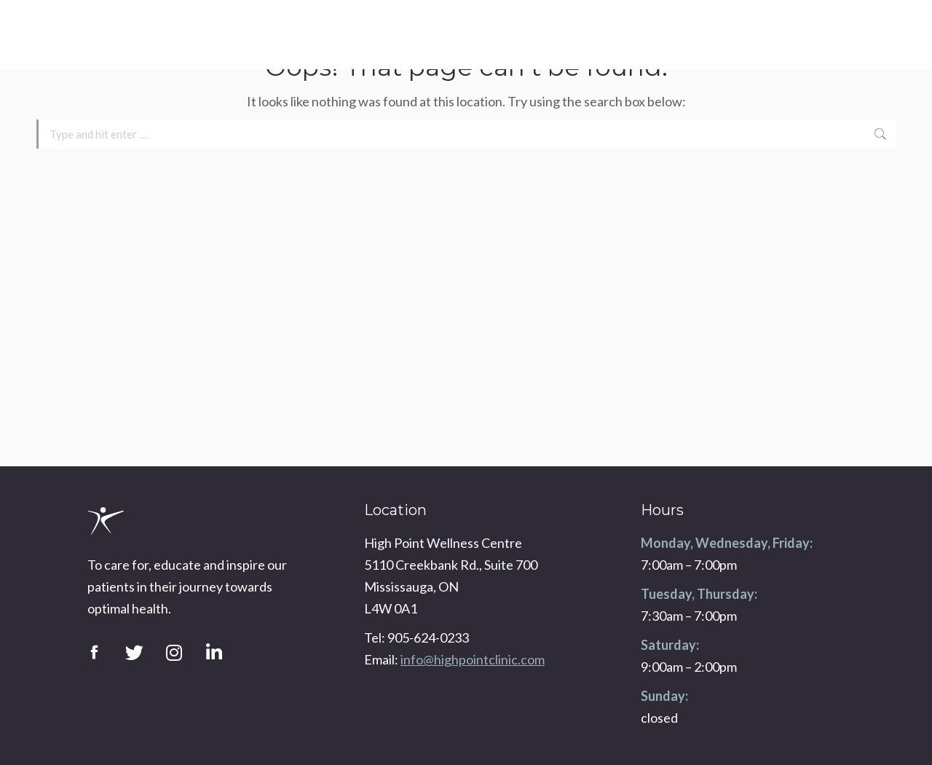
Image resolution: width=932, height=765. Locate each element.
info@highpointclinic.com (848, 43)
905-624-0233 (864, 25)
